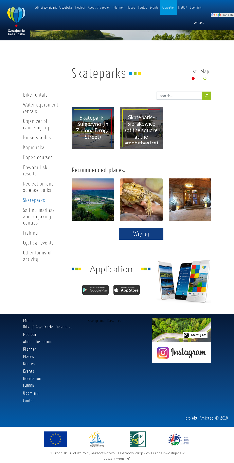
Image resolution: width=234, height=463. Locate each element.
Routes (142, 7)
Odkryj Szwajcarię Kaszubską (53, 7)
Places (131, 7)
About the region (99, 7)
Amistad (207, 418)
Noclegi (80, 7)
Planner (118, 7)
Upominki (196, 7)
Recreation (168, 7)
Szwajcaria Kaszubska (106, 320)
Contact (199, 22)
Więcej (141, 233)
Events (154, 7)
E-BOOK (182, 7)
